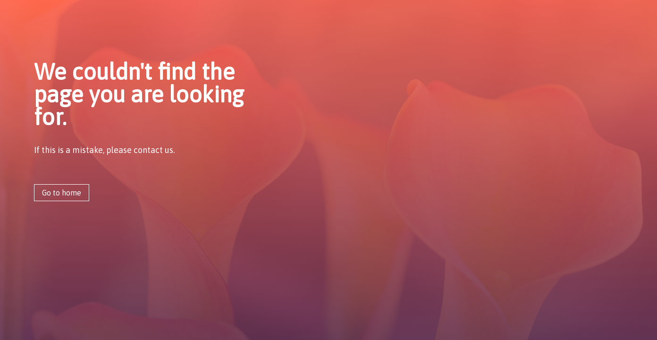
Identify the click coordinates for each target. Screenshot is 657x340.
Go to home (61, 192)
